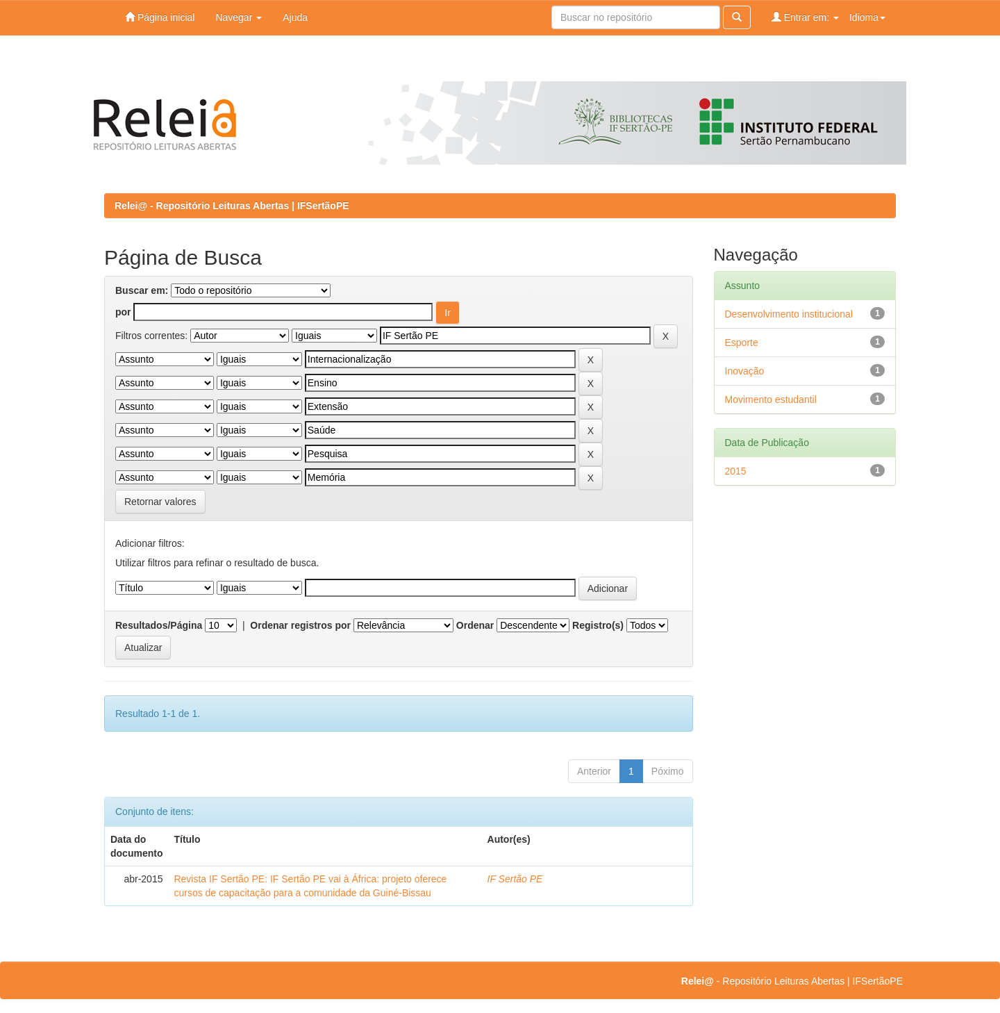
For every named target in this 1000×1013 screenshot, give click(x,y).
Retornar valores (160, 501)
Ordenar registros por (300, 625)
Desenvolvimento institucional (789, 314)
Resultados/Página (158, 625)
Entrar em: (805, 17)
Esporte (741, 342)
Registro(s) (598, 625)
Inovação (745, 371)
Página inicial (159, 17)
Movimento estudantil (771, 399)
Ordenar (475, 625)
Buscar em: (141, 290)
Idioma (867, 17)
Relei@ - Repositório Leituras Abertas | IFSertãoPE (232, 205)
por (123, 312)
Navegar (238, 17)
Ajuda (295, 17)
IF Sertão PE (515, 878)
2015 (736, 471)
